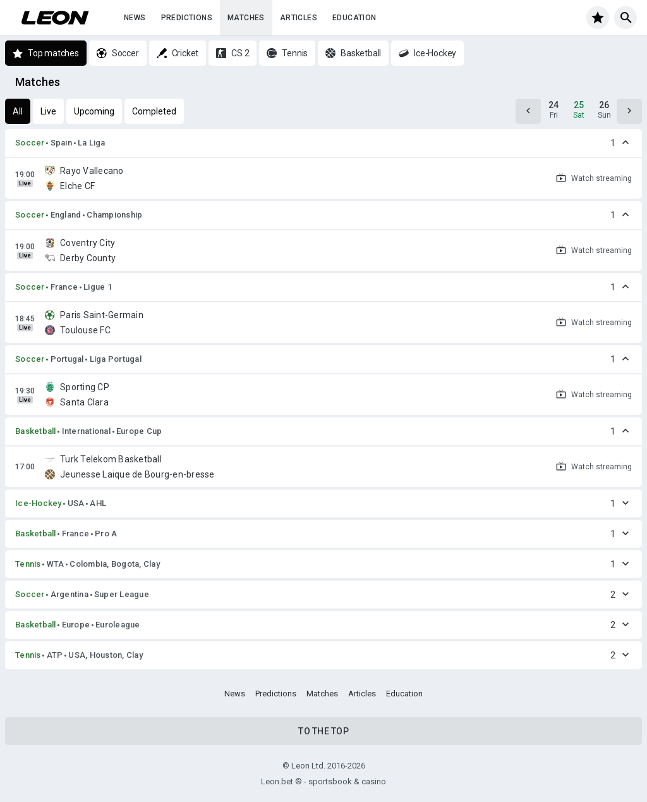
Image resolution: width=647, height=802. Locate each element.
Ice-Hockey (38, 503)
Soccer (30, 142)
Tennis (28, 564)
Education (354, 17)
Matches (246, 17)
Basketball (35, 431)
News (135, 17)
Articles (298, 17)
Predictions (186, 17)
